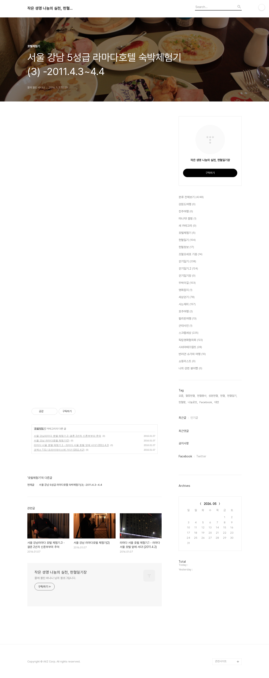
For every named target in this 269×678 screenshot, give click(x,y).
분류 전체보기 (191, 197)
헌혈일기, (232, 395)
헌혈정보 (186, 247)
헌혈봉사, (202, 395)
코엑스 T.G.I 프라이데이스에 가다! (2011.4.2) (59, 449)
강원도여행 (187, 204)
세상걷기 (187, 297)
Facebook (185, 456)
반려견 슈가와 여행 (192, 354)
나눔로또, (193, 402)
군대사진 (185, 326)
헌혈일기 (187, 240)
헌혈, (222, 395)
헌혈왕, (182, 402)
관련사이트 (221, 661)
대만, (217, 402)
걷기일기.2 (188, 269)
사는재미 (187, 304)
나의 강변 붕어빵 (190, 368)
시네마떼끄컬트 (190, 347)
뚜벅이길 (187, 283)
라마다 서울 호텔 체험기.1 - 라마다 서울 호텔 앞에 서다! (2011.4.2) (71, 445)
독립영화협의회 (191, 340)
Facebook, (206, 402)
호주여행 (186, 311)
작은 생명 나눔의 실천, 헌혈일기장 (50, 8)
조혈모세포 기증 (190, 254)
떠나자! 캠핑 (187, 219)
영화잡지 (185, 290)
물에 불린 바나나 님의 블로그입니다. (55, 578)
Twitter (201, 456)
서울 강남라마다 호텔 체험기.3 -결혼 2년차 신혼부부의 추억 (67, 435)
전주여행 (186, 211)
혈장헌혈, (190, 395)
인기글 (194, 417)
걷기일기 (187, 261)
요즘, (181, 395)
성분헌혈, (214, 395)
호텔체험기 (40, 428)
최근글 (182, 417)
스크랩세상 (188, 333)
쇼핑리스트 (187, 361)
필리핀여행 (187, 319)
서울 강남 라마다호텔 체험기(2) (51, 440)
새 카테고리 (187, 226)
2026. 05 (210, 504)
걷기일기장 (187, 276)
